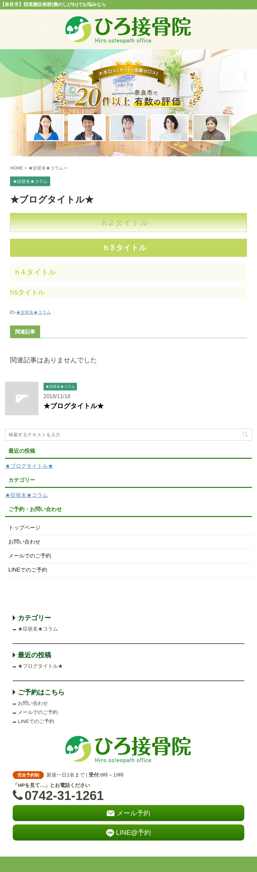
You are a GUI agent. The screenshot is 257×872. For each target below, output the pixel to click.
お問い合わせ (24, 541)
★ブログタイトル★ (74, 406)
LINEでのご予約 (27, 570)
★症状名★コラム (33, 312)
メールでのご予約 (29, 556)
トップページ (24, 527)
